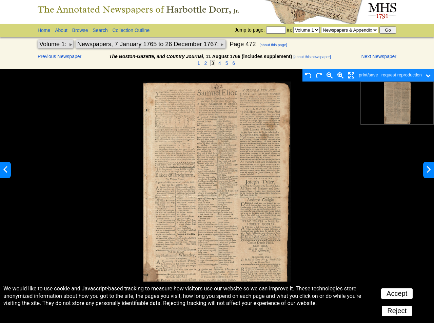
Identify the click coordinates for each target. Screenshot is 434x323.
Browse (80, 30)
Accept (397, 293)
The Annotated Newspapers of (138, 9)
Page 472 (243, 44)
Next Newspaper (379, 56)
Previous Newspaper (59, 56)
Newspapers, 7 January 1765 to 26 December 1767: (148, 44)
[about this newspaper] (312, 57)
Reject (397, 311)
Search (100, 30)
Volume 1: (53, 44)
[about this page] (273, 45)
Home (44, 30)
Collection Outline (131, 30)
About (61, 30)
